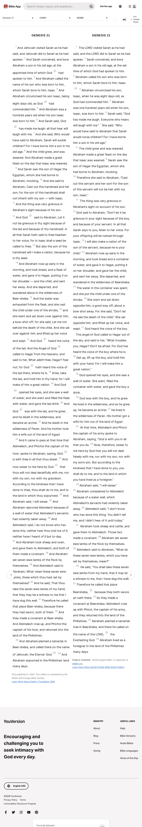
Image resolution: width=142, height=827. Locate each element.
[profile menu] (132, 6)
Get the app (106, 6)
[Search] (55, 6)
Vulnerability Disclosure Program (20, 803)
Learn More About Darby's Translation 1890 (33, 681)
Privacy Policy (10, 799)
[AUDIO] (115, 19)
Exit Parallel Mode (135, 19)
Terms (23, 799)
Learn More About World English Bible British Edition (98, 667)
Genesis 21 (19, 18)
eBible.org (77, 663)
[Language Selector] (120, 6)
